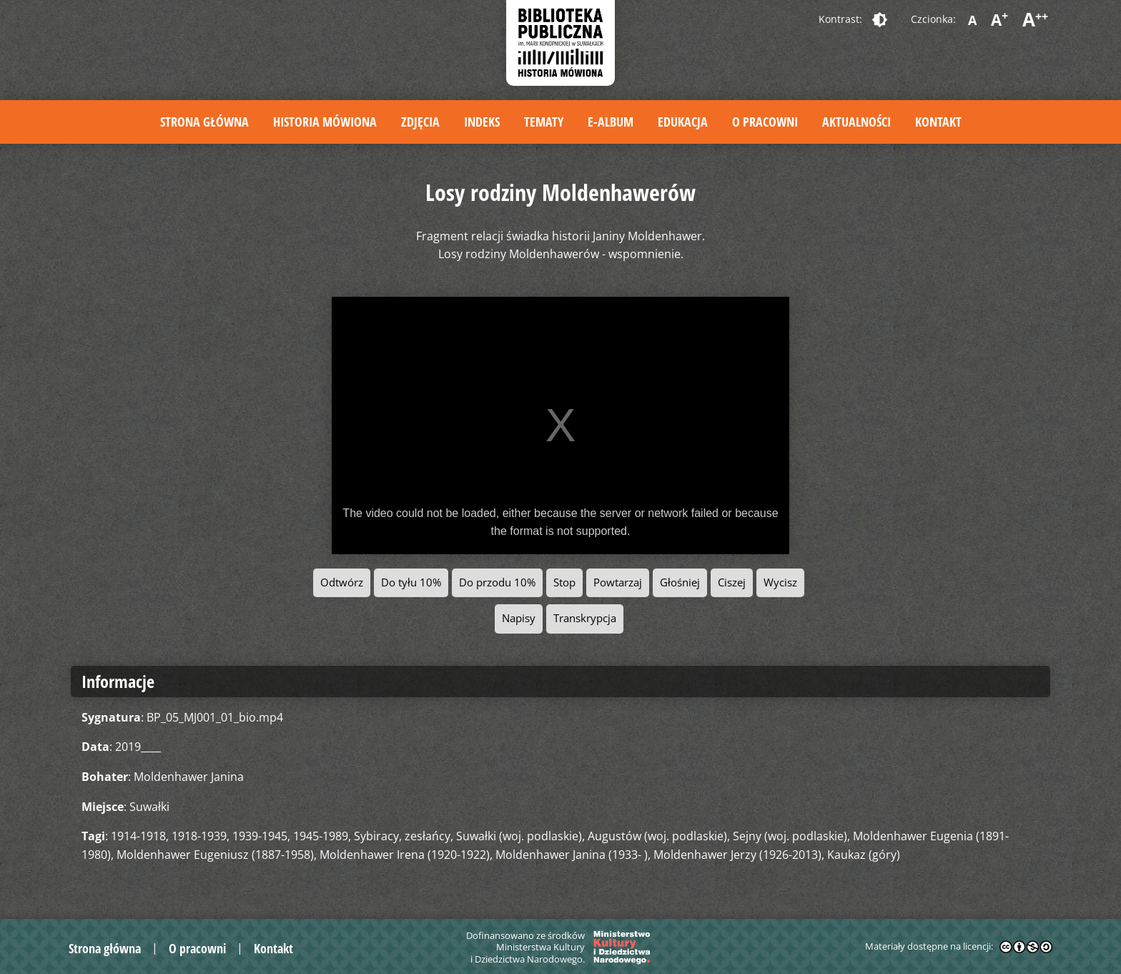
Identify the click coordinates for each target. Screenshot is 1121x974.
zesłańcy (427, 836)
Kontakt (938, 121)
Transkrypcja (584, 618)
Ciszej (732, 582)
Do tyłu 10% (411, 582)
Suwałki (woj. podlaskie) (519, 836)
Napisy (518, 618)
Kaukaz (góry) (863, 854)
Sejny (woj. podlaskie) (790, 836)
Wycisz (780, 582)
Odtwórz (341, 582)
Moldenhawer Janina (189, 776)
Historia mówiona (325, 121)
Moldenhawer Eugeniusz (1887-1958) (215, 854)
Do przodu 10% (497, 582)
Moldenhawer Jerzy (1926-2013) (737, 854)
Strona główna (204, 121)
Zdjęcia (420, 121)
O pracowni (765, 121)
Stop (564, 582)
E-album (610, 121)
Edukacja (683, 121)
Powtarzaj (617, 582)
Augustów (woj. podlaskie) (657, 836)
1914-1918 (138, 836)
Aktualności (856, 121)
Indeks (482, 121)
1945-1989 (320, 836)
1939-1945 (259, 836)
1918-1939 (199, 836)
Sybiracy (376, 836)
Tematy (543, 121)
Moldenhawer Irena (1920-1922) (405, 854)
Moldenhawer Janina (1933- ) (571, 854)
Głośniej (680, 582)
